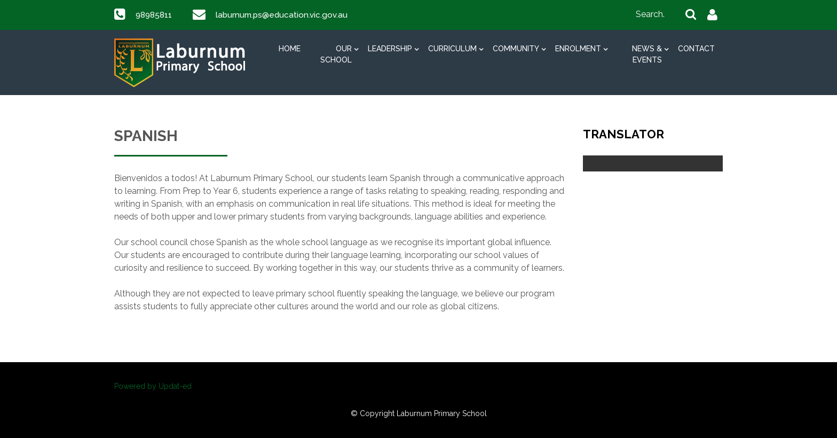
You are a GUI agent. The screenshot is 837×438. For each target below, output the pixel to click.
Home (290, 48)
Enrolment (578, 48)
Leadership (390, 48)
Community (516, 48)
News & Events (647, 54)
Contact (696, 48)
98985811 (155, 15)
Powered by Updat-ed (153, 386)
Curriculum (452, 48)
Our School (336, 54)
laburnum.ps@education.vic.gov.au (286, 15)
